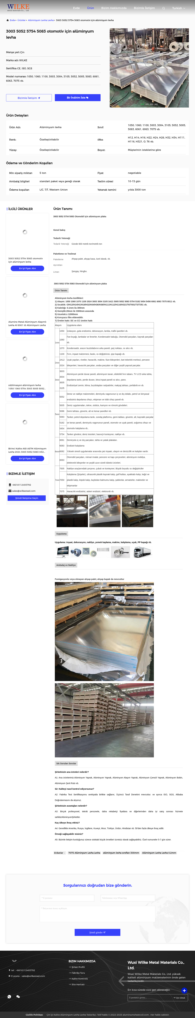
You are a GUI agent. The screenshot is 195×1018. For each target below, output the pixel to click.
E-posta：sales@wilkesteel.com (26, 976)
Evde (76, 8)
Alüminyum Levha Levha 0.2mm (159, 853)
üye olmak (179, 997)
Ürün (90, 8)
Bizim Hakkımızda (114, 8)
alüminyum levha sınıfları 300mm (121, 853)
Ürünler (22, 20)
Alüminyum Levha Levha (41, 20)
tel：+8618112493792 (21, 970)
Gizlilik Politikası (34, 1014)
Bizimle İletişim (144, 8)
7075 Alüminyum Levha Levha (84, 853)
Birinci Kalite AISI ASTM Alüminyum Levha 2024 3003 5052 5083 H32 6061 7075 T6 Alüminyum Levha (27, 452)
